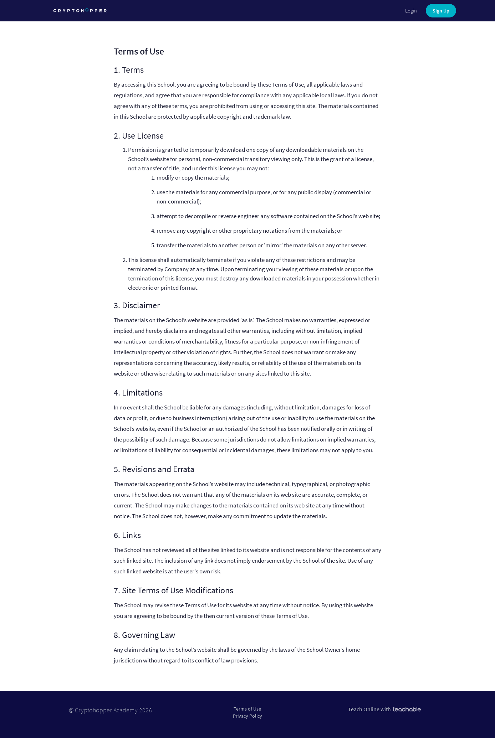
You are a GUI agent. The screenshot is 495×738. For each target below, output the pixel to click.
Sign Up (441, 10)
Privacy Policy (247, 716)
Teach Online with (384, 709)
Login (411, 10)
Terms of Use (247, 709)
